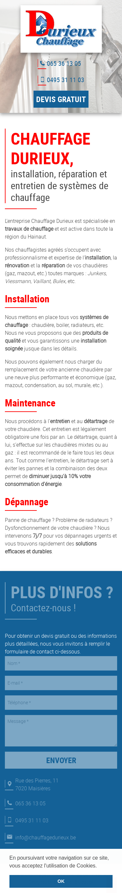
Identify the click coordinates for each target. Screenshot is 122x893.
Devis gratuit (61, 99)
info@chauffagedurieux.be (45, 834)
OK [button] (61, 881)
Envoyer (61, 757)
